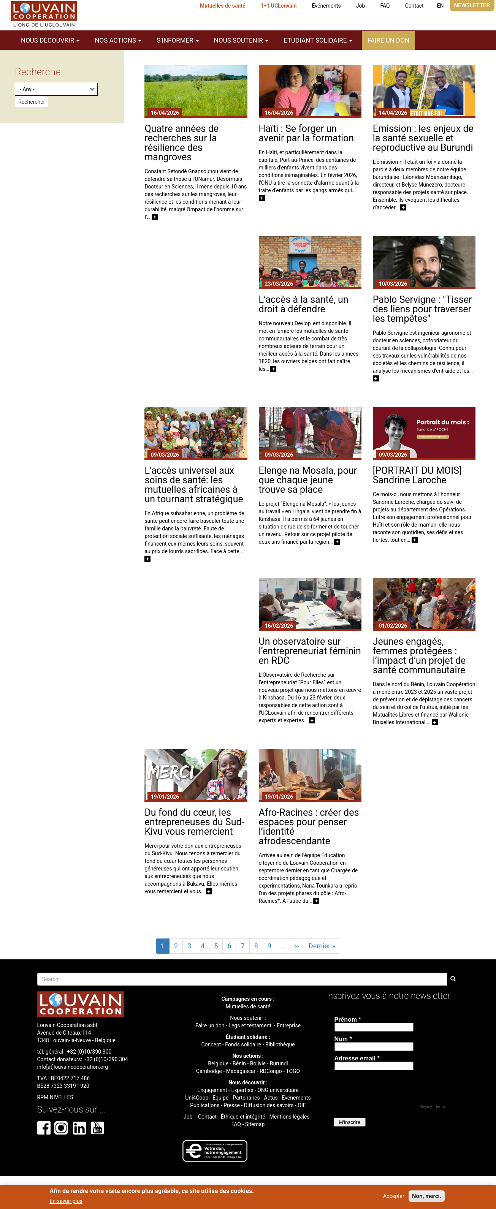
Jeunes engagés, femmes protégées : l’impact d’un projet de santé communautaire (419, 656)
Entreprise (289, 1025)
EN (440, 6)
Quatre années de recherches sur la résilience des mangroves (181, 143)
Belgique (218, 1063)
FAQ (385, 6)
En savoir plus (66, 1201)
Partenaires (246, 1098)
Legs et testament (250, 1025)
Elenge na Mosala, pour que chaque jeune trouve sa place (308, 480)
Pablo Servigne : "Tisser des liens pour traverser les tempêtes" (422, 309)
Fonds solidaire (243, 1044)
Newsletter (472, 5)
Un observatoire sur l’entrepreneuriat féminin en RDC (310, 651)
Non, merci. (426, 1196)
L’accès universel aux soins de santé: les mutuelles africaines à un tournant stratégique (193, 485)
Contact (414, 6)
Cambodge (209, 1071)
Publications (204, 1105)
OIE (302, 1105)
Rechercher (31, 102)
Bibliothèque (280, 1044)
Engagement (212, 1090)
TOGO (293, 1071)
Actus (271, 1098)
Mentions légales (289, 1117)
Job (360, 6)
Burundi (279, 1063)
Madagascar (241, 1071)
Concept (211, 1044)
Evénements (296, 1098)
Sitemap (255, 1124)
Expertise (242, 1090)
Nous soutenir (246, 1018)
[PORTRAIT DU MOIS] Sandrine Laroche (417, 475)
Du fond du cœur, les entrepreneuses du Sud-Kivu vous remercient (194, 822)
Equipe (220, 1098)
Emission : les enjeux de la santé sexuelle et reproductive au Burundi (423, 138)
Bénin (239, 1063)
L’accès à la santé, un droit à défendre (304, 304)
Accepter (393, 1196)
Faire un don (388, 40)
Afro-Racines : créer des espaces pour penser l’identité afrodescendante (309, 827)
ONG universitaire (278, 1090)
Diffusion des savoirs (269, 1105)
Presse (231, 1105)
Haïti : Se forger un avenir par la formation (306, 133)
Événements (326, 6)
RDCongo (271, 1071)
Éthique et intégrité (243, 1117)
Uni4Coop (196, 1098)
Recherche (37, 72)
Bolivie (258, 1063)
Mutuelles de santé (223, 6)
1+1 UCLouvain (279, 6)
